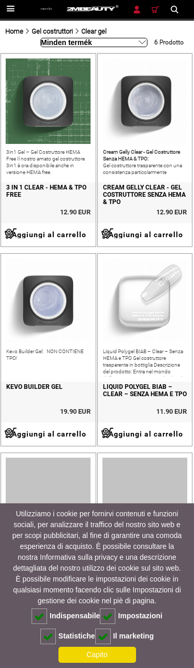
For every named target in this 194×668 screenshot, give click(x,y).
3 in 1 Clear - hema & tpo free (46, 191)
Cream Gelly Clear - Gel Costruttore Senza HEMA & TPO (144, 195)
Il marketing (124, 636)
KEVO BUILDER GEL (34, 386)
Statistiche (67, 636)
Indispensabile (66, 616)
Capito (96, 654)
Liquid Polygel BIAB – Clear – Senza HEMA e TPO (145, 390)
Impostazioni (131, 616)
